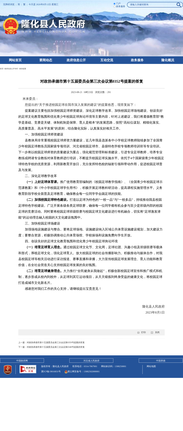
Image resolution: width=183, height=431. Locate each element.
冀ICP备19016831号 (51, 371)
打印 (143, 332)
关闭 (157, 332)
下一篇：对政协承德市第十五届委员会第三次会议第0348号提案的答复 (53, 347)
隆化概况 (167, 60)
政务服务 (137, 60)
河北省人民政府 (91, 360)
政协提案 (30, 68)
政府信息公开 (76, 60)
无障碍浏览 (8, 4)
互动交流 (106, 60)
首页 (2, 68)
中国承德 (160, 360)
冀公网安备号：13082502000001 (82, 371)
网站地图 (151, 366)
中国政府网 (22, 360)
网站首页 (15, 60)
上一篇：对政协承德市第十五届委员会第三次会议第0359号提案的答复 (53, 342)
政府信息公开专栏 (15, 68)
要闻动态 (45, 60)
